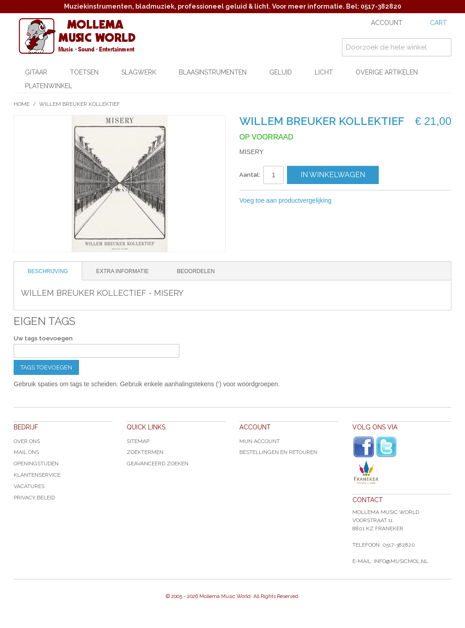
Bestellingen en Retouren (278, 452)
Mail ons (26, 452)
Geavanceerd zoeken (157, 463)
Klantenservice (37, 475)
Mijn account (259, 441)
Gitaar (36, 72)
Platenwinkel (48, 86)
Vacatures (29, 486)
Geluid (280, 72)
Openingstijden (36, 463)
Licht (324, 72)
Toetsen (84, 72)
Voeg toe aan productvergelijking (285, 200)
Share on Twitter (387, 201)
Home (22, 104)
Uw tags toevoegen (43, 338)
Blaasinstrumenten (213, 72)
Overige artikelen (387, 72)
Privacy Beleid (34, 497)
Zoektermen (145, 452)
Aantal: (249, 174)
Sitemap (138, 441)
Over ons (27, 441)
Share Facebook (369, 201)
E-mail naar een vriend (350, 201)
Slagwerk (138, 72)
